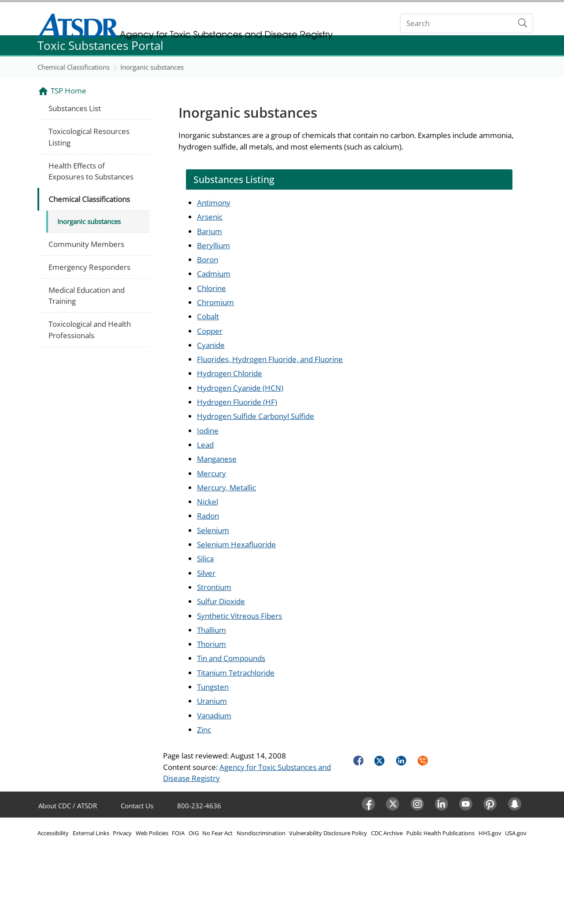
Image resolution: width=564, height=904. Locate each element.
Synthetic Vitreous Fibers (239, 616)
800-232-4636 (199, 805)
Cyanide (211, 345)
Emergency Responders (89, 267)
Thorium (211, 644)
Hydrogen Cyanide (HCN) (240, 388)
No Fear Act (217, 833)
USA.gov (516, 833)
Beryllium (213, 245)
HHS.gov (490, 833)
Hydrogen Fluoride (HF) (237, 402)
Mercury (211, 473)
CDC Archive (387, 833)
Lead (205, 445)
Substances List (74, 108)
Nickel (207, 502)
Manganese (217, 459)
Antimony (213, 203)
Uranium (212, 701)
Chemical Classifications (73, 67)
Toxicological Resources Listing (89, 137)
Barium (209, 231)
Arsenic (210, 217)
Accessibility (53, 833)
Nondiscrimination (261, 833)
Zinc (204, 730)
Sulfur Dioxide (221, 601)
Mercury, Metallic (226, 487)
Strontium (214, 587)
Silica (205, 558)
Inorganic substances (152, 67)
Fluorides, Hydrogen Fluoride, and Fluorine (270, 359)
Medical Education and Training (86, 295)
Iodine (208, 431)
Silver (206, 573)
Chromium (215, 302)
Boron (207, 259)
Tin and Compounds (231, 658)
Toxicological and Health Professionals (89, 329)
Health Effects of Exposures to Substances (91, 171)
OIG (194, 833)
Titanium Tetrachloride (236, 673)
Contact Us (137, 805)
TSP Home (68, 91)
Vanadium (214, 715)
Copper (210, 331)
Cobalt (208, 316)
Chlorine (211, 288)
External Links (91, 833)
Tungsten (213, 687)
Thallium (211, 630)
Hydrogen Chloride (229, 373)
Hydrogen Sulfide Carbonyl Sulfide (255, 416)
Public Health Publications (440, 833)
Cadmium (213, 274)
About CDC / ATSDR (67, 805)
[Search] (456, 24)
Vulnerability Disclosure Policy (328, 833)
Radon (208, 516)
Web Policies (152, 833)
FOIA (178, 833)
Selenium (213, 530)
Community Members (86, 244)
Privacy (122, 833)
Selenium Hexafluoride (236, 544)
